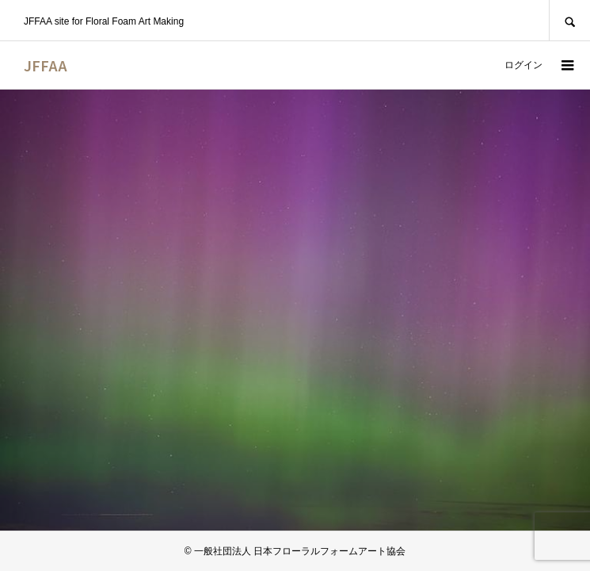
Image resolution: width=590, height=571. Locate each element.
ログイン (523, 65)
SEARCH (569, 20)
